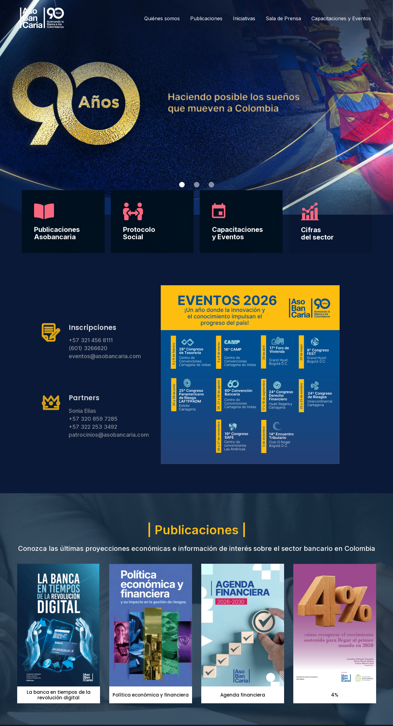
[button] (182, 184)
